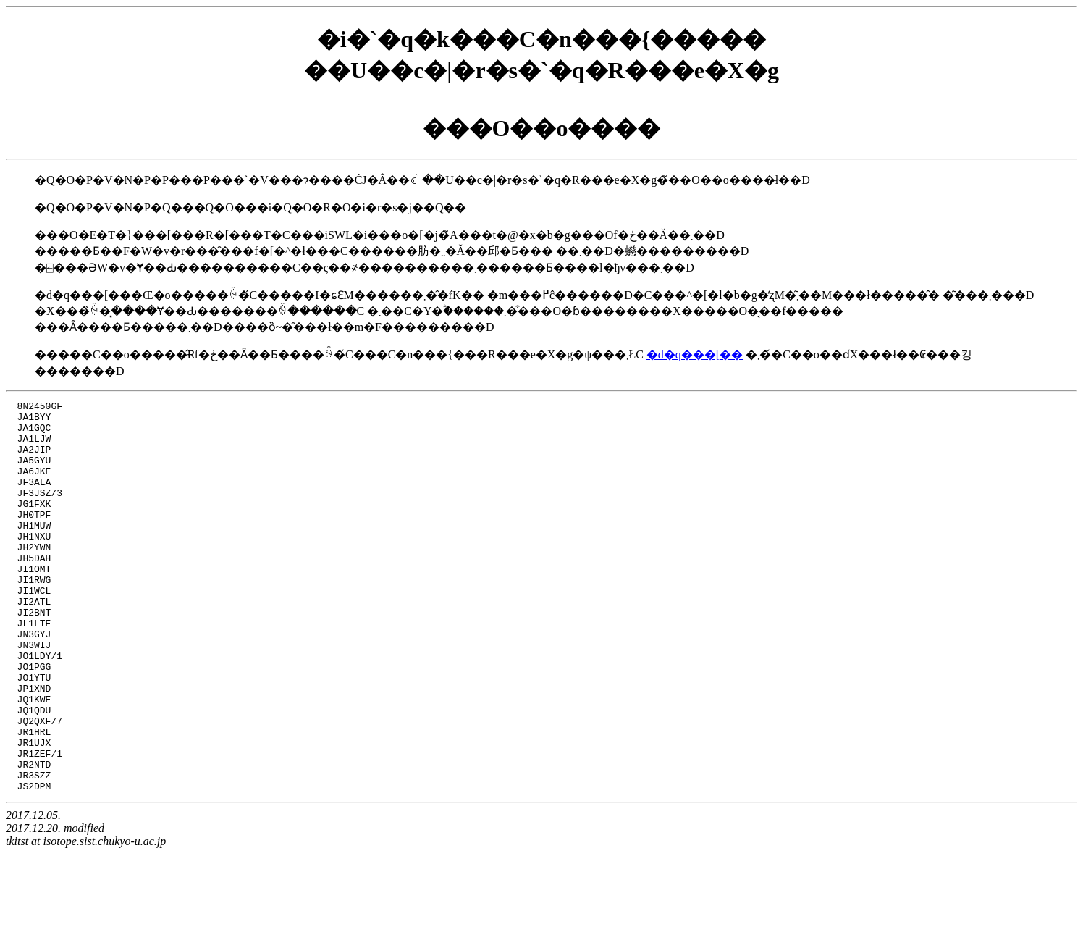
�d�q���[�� (694, 354)
